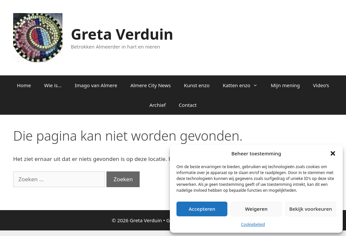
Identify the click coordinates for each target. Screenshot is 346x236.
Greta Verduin (122, 34)
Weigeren (256, 209)
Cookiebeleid (253, 224)
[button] (333, 153)
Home (24, 85)
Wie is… (52, 85)
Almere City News (150, 85)
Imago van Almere (96, 85)
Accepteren (202, 209)
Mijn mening (285, 85)
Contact (187, 105)
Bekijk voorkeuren (310, 209)
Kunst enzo (197, 85)
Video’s (321, 85)
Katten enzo (243, 85)
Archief (158, 105)
